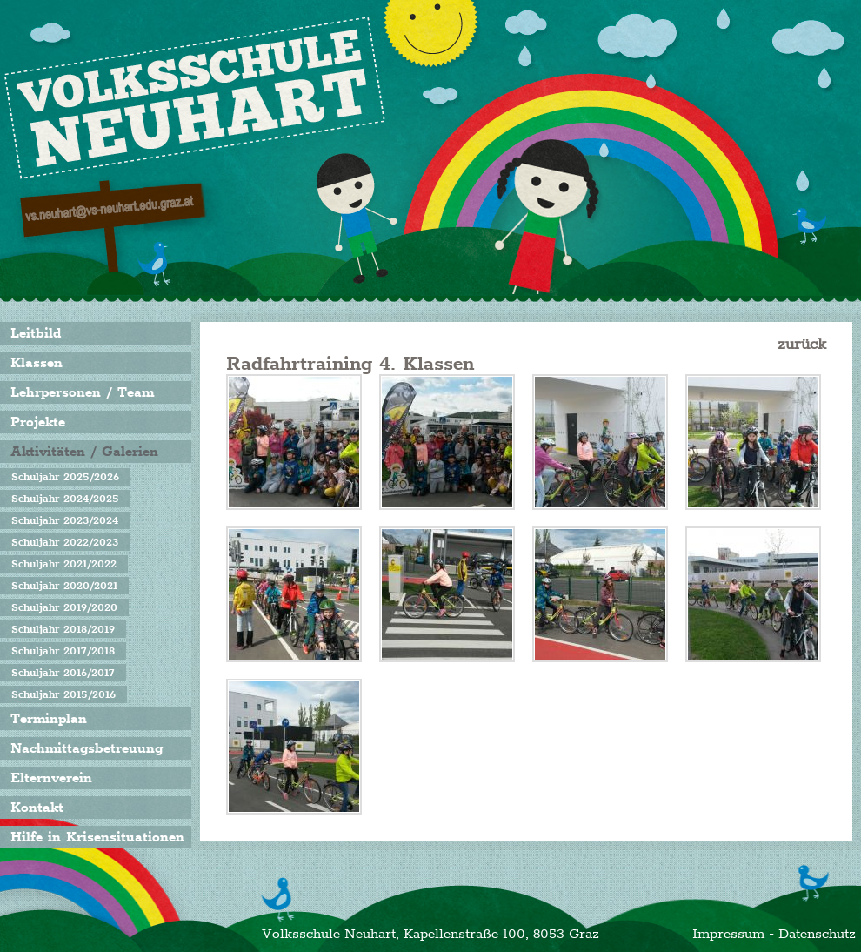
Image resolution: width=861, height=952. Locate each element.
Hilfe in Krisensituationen (97, 837)
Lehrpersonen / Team (82, 392)
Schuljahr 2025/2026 (65, 477)
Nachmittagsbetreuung (86, 748)
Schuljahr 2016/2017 (63, 673)
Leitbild (35, 333)
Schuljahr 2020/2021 (64, 586)
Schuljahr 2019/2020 (64, 607)
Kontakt (36, 807)
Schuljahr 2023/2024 (64, 520)
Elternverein (51, 778)
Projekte (37, 422)
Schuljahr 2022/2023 (64, 542)
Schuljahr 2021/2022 (64, 564)
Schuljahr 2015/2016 (63, 694)
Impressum (728, 934)
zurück (802, 343)
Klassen (36, 363)
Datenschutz (817, 934)
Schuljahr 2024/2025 (65, 499)
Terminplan (48, 719)
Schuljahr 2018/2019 (63, 629)
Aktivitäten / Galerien (84, 451)
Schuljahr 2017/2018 (63, 651)
